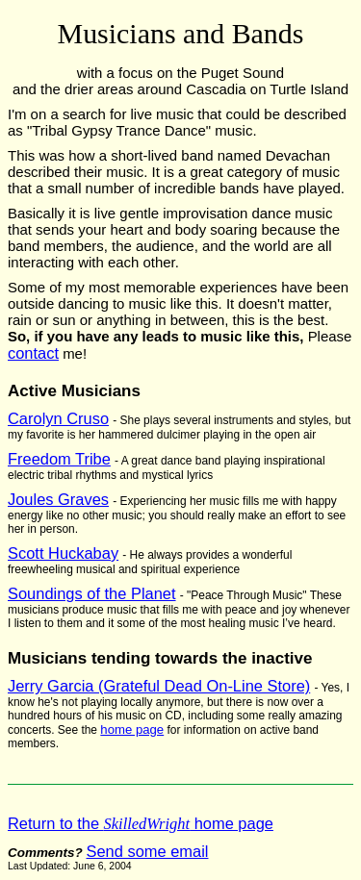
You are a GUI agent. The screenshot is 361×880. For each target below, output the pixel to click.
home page (132, 729)
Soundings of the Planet (92, 593)
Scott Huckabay (63, 553)
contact (33, 353)
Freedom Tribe (59, 458)
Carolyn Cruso (58, 418)
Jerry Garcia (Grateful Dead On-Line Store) (159, 685)
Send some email (147, 851)
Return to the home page (140, 823)
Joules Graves (58, 499)
